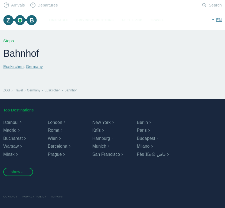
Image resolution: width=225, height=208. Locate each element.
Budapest (146, 138)
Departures (47, 5)
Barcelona (57, 146)
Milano (143, 146)
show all (18, 172)
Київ (96, 130)
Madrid (10, 130)
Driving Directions (95, 20)
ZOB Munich (20, 20)
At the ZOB (132, 20)
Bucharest (13, 138)
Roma (53, 130)
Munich (99, 146)
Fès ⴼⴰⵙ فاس (151, 154)
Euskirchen (13, 66)
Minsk (9, 154)
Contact (10, 196)
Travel (157, 20)
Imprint (57, 196)
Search (215, 5)
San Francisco (106, 154)
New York (101, 122)
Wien (52, 138)
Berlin (142, 122)
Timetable (59, 20)
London (55, 122)
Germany (34, 66)
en (219, 19)
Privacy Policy (34, 196)
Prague (55, 154)
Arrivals (18, 5)
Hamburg (101, 138)
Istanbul (10, 122)
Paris (141, 130)
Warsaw (11, 146)
